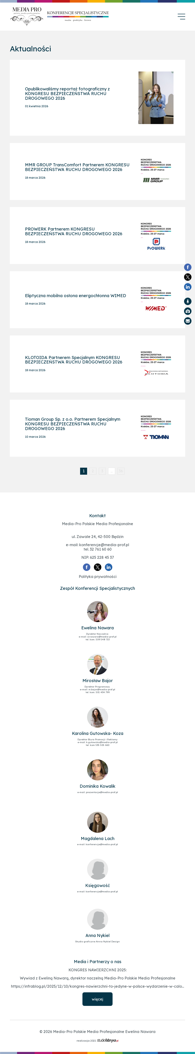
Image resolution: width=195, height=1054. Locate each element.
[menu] (181, 17)
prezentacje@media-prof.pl (102, 791)
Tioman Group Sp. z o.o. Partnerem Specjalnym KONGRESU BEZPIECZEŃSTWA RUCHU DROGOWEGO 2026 (72, 423)
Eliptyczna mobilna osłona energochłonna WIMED (75, 295)
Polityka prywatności (98, 576)
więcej (97, 998)
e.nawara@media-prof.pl (102, 636)
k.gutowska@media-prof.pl (102, 741)
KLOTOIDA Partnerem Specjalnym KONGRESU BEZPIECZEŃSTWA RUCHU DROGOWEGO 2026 (73, 360)
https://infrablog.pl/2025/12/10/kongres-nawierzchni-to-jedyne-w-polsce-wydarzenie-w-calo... (97, 985)
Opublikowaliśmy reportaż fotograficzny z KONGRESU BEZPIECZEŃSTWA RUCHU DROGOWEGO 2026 (67, 94)
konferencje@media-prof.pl (104, 544)
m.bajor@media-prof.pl (102, 689)
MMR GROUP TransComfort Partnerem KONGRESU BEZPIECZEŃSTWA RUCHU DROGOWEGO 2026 (77, 168)
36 (121, 470)
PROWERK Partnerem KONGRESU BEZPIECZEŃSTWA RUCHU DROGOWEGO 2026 (73, 232)
